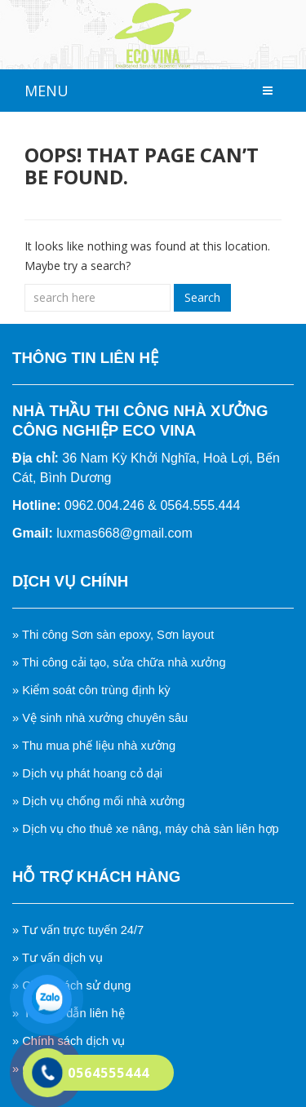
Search (202, 297)
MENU (46, 90)
